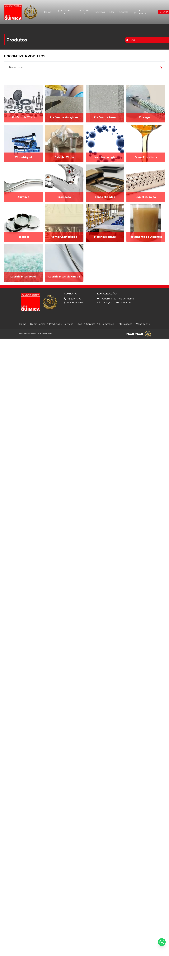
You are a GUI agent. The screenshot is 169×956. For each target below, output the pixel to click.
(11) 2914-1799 (72, 298)
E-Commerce (140, 12)
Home (47, 12)
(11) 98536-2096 (73, 302)
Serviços (100, 12)
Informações (125, 324)
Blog (112, 12)
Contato (123, 12)
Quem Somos (64, 10)
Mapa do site (143, 324)
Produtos (84, 10)
